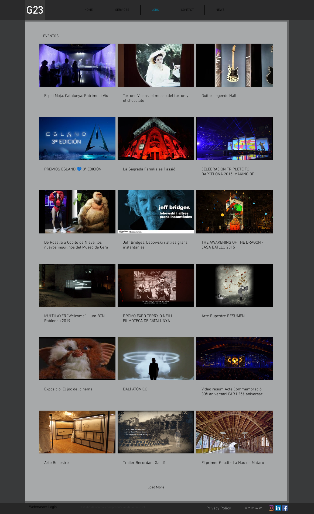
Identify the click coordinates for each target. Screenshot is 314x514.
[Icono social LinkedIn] (278, 508)
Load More (156, 487)
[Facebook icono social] (285, 508)
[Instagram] (271, 508)
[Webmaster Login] (43, 507)
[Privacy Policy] (218, 508)
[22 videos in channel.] (156, 257)
